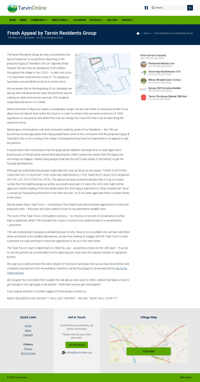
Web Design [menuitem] (186, 377)
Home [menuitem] (12, 20)
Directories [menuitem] (59, 20)
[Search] (169, 7)
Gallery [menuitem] (112, 20)
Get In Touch (77, 345)
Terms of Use (28, 353)
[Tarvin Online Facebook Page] (146, 7)
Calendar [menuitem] (79, 20)
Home (28, 325)
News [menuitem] (23, 20)
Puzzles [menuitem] (95, 20)
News (147, 33)
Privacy (28, 348)
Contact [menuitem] (127, 20)
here (87, 268)
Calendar (28, 334)
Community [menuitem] (38, 20)
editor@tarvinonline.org (79, 352)
